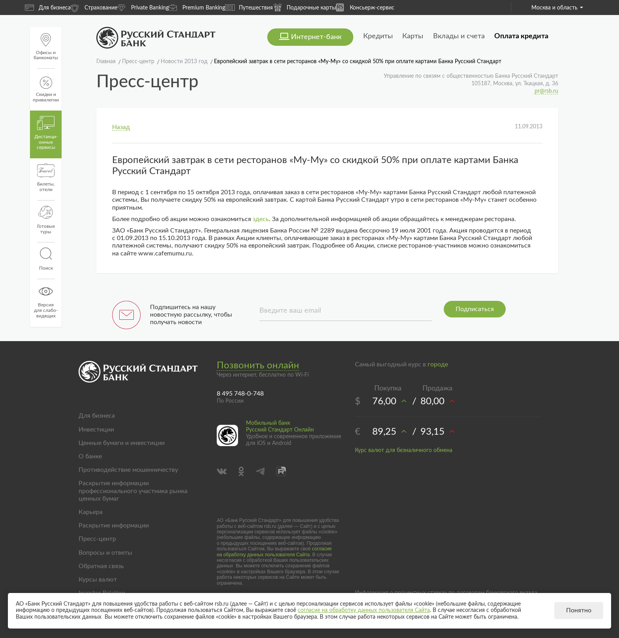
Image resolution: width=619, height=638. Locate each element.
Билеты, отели (46, 177)
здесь (261, 219)
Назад (121, 127)
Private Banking (143, 7)
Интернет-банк (316, 37)
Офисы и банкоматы (46, 46)
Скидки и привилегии (46, 89)
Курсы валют (98, 579)
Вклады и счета (459, 36)
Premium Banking (197, 7)
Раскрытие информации (114, 525)
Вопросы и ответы (105, 553)
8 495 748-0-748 (240, 393)
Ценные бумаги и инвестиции (122, 443)
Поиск (45, 259)
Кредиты (378, 36)
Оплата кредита (521, 36)
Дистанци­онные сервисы (46, 133)
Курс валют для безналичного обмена (403, 450)
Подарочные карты (304, 7)
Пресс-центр (97, 539)
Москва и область (557, 8)
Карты (412, 36)
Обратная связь (101, 566)
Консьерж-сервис (365, 7)
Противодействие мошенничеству (128, 470)
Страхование (94, 7)
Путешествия (249, 7)
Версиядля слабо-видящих (46, 301)
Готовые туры (46, 220)
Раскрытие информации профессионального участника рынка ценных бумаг (133, 490)
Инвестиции (96, 429)
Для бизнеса (48, 7)
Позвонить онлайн (258, 365)
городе (438, 364)
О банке (90, 456)
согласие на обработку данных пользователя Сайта (274, 551)
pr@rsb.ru (546, 91)
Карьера (91, 512)
